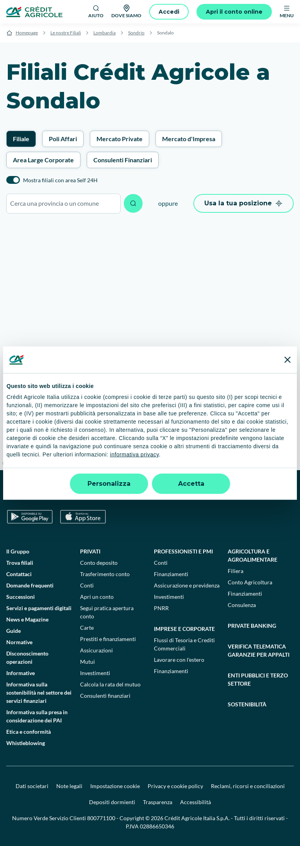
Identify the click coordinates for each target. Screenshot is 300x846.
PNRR (161, 608)
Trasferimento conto (105, 574)
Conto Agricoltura (250, 582)
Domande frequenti (30, 585)
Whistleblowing (25, 743)
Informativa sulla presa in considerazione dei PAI (37, 716)
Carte (87, 627)
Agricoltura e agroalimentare (252, 555)
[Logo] (34, 11)
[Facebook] (173, 493)
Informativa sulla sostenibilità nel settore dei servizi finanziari (38, 692)
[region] (150, 345)
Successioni (20, 596)
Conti (87, 585)
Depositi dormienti (112, 802)
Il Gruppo (17, 551)
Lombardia (104, 33)
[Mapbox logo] (19, 463)
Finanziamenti (171, 574)
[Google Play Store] (30, 517)
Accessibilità (195, 802)
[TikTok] (190, 493)
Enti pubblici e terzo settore (258, 679)
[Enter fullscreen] (290, 445)
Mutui (87, 661)
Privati (90, 551)
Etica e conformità (28, 731)
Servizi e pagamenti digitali (38, 608)
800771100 (101, 818)
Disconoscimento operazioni (27, 657)
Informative (20, 673)
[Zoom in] (290, 407)
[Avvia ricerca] (133, 203)
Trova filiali (19, 562)
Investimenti (95, 673)
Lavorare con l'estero (179, 659)
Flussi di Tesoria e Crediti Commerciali (184, 644)
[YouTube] (208, 493)
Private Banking (252, 625)
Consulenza (242, 605)
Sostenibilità (247, 704)
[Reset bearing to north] (290, 430)
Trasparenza (157, 802)
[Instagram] (242, 493)
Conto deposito (99, 562)
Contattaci (19, 574)
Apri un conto (97, 596)
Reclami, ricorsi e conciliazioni (248, 786)
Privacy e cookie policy (175, 786)
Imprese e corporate (184, 628)
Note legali (69, 786)
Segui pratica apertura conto (107, 612)
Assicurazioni (96, 650)
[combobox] (63, 204)
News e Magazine (27, 619)
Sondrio (136, 33)
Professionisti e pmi (183, 551)
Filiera (235, 571)
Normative (19, 642)
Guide (13, 630)
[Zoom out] (290, 418)
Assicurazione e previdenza (187, 585)
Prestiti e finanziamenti (108, 639)
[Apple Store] (83, 517)
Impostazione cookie (115, 786)
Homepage (27, 33)
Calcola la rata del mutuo (110, 684)
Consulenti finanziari (105, 695)
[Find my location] (290, 460)
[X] (259, 493)
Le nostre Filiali (65, 33)
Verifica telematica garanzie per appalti (258, 650)
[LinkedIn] (225, 493)
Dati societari (32, 786)
